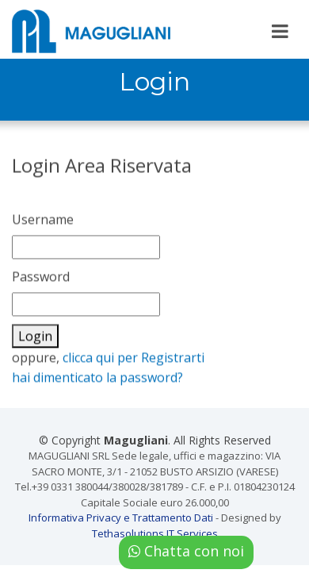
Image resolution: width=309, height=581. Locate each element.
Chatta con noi (186, 550)
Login (35, 339)
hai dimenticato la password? (97, 381)
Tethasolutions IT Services (155, 533)
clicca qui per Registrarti (133, 361)
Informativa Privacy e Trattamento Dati (121, 517)
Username (43, 223)
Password (41, 280)
